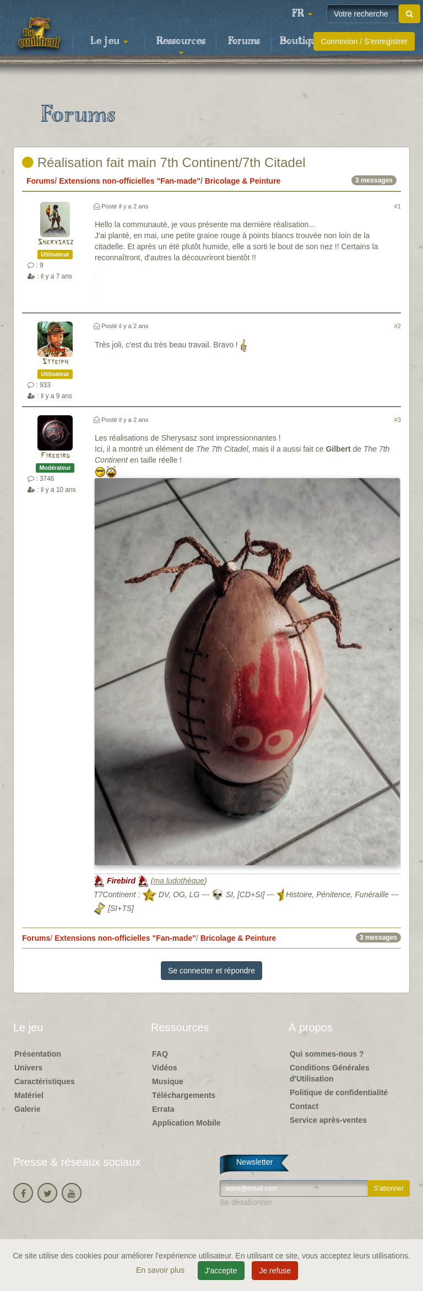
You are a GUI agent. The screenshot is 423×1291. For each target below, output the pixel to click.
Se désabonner (246, 1202)
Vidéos (164, 1067)
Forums (244, 41)
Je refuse (275, 1270)
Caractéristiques (44, 1081)
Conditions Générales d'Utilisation (330, 1073)
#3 (397, 419)
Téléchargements (183, 1095)
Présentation (37, 1053)
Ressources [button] (180, 44)
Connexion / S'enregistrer (364, 41)
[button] (302, 14)
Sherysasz (55, 242)
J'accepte (221, 1270)
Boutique (301, 41)
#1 (397, 206)
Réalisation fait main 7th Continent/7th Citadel (164, 162)
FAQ (160, 1053)
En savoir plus (161, 1270)
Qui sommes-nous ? (327, 1053)
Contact (304, 1106)
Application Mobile (186, 1122)
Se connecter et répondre (211, 970)
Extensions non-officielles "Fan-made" (129, 180)
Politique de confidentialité (339, 1092)
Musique (167, 1081)
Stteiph (55, 362)
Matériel (29, 1095)
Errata (163, 1109)
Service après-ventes (328, 1120)
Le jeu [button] (109, 41)
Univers (28, 1067)
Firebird (55, 456)
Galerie (27, 1109)
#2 (397, 326)
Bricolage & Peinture (243, 180)
